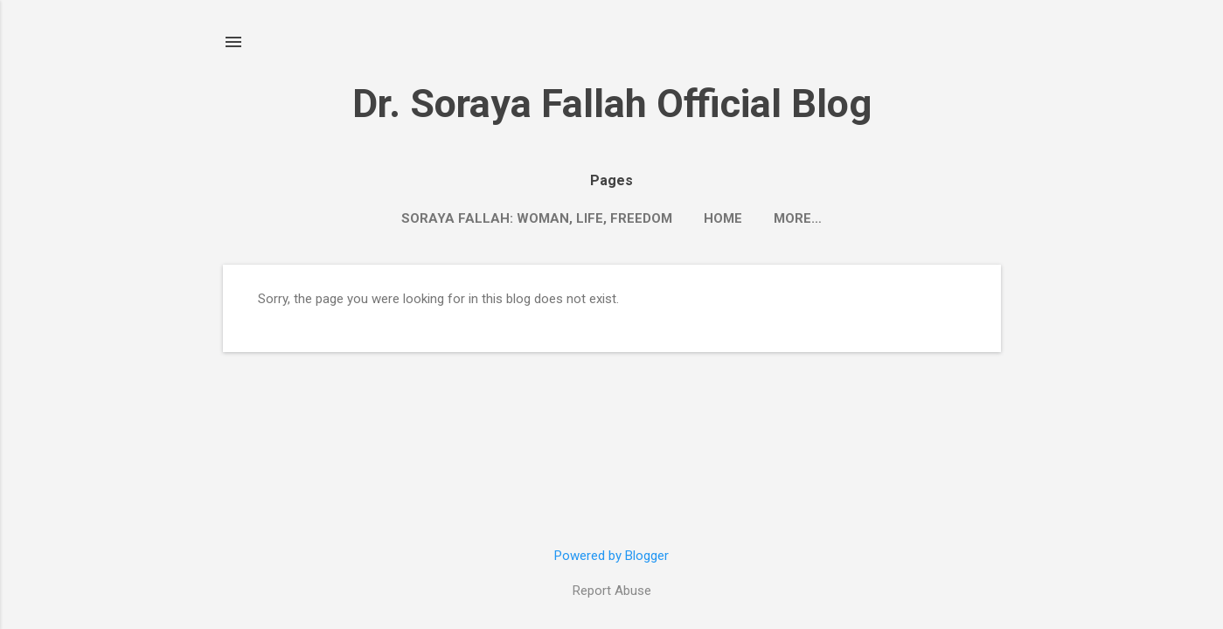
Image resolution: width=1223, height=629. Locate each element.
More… (798, 218)
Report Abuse (612, 590)
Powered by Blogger (611, 555)
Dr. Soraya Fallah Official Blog (612, 103)
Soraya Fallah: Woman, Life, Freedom (536, 218)
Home (723, 218)
